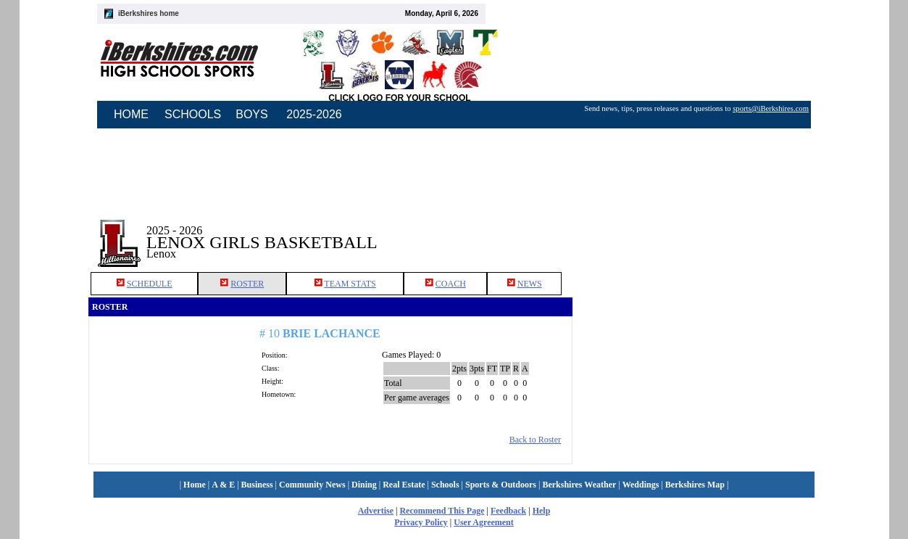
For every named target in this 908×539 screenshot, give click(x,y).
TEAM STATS (349, 284)
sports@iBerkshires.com (771, 108)
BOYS (251, 114)
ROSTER (247, 284)
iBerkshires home (148, 13)
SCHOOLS (192, 114)
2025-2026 (314, 114)
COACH (451, 284)
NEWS (529, 284)
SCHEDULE (149, 284)
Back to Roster (535, 440)
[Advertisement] (696, 231)
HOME (131, 114)
